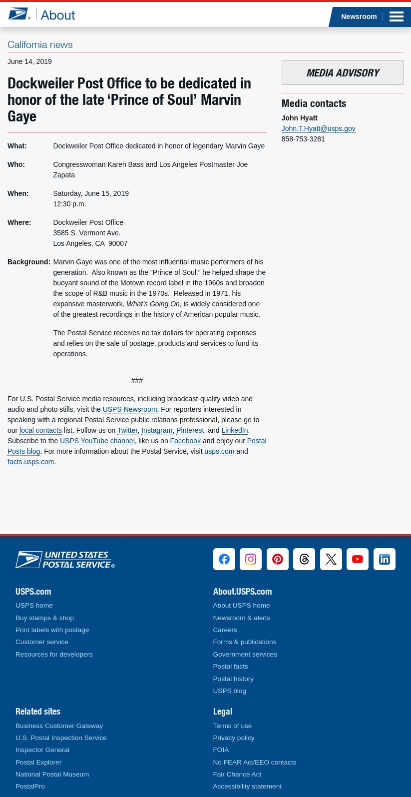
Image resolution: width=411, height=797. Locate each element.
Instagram (156, 430)
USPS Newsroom (130, 409)
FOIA (221, 750)
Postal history (233, 679)
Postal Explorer (38, 762)
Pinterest (190, 430)
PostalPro (30, 786)
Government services (245, 654)
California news (40, 44)
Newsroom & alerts (242, 618)
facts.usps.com (30, 462)
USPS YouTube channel (97, 441)
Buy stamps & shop (44, 618)
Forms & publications (245, 642)
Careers (225, 630)
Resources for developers (54, 654)
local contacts (40, 430)
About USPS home (241, 605)
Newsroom (359, 16)
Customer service (41, 642)
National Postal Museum (52, 774)
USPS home (34, 605)
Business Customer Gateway (59, 726)
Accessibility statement (247, 786)
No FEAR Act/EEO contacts (255, 762)
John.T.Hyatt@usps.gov (319, 128)
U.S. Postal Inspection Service (61, 738)
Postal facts (230, 666)
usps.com (220, 451)
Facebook (185, 441)
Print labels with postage (52, 630)
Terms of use (232, 726)
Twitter (127, 430)
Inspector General (42, 750)
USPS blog (230, 691)
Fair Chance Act (237, 774)
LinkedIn (235, 430)
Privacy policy (234, 738)
